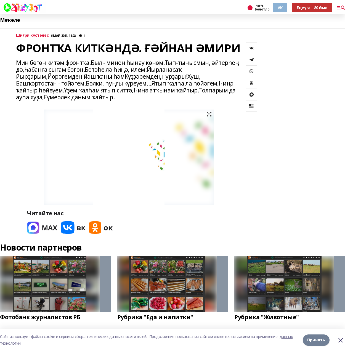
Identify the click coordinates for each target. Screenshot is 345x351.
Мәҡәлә (10, 20)
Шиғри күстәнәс (32, 35)
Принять (316, 339)
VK (280, 7)
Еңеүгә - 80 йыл (312, 7)
